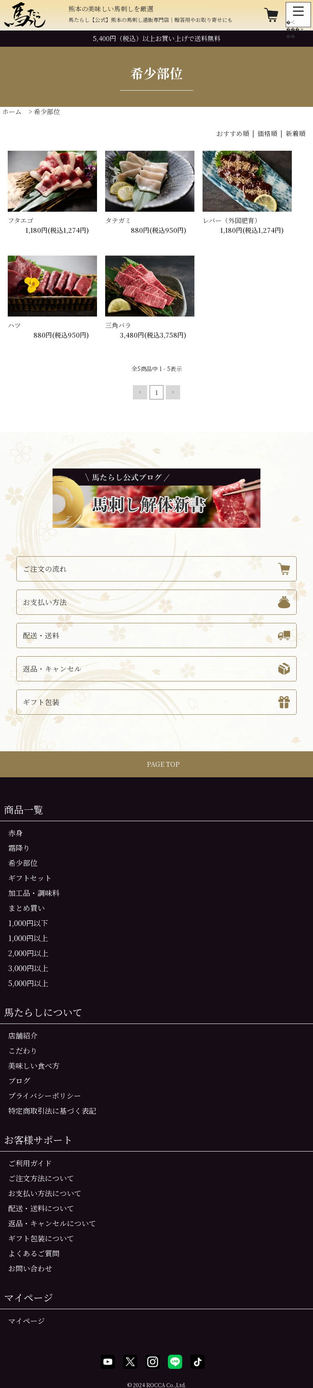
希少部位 (47, 111)
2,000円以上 (28, 952)
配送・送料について (41, 1207)
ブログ (19, 1079)
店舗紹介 (22, 1034)
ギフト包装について (41, 1237)
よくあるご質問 (34, 1252)
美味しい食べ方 (34, 1064)
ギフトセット (30, 877)
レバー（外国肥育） (232, 220)
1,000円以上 (28, 937)
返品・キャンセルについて (52, 1222)
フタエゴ (20, 220)
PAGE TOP (157, 763)
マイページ (26, 1319)
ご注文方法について (41, 1177)
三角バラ (118, 325)
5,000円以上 (28, 982)
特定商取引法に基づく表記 (52, 1109)
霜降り (19, 846)
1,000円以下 (28, 922)
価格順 (267, 133)
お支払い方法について (45, 1192)
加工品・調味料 (34, 892)
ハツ (14, 325)
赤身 (15, 831)
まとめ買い (26, 907)
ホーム (12, 111)
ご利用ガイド (30, 1162)
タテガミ (118, 220)
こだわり (22, 1049)
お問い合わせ (30, 1267)
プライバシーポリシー (44, 1094)
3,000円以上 (28, 967)
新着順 (295, 133)
